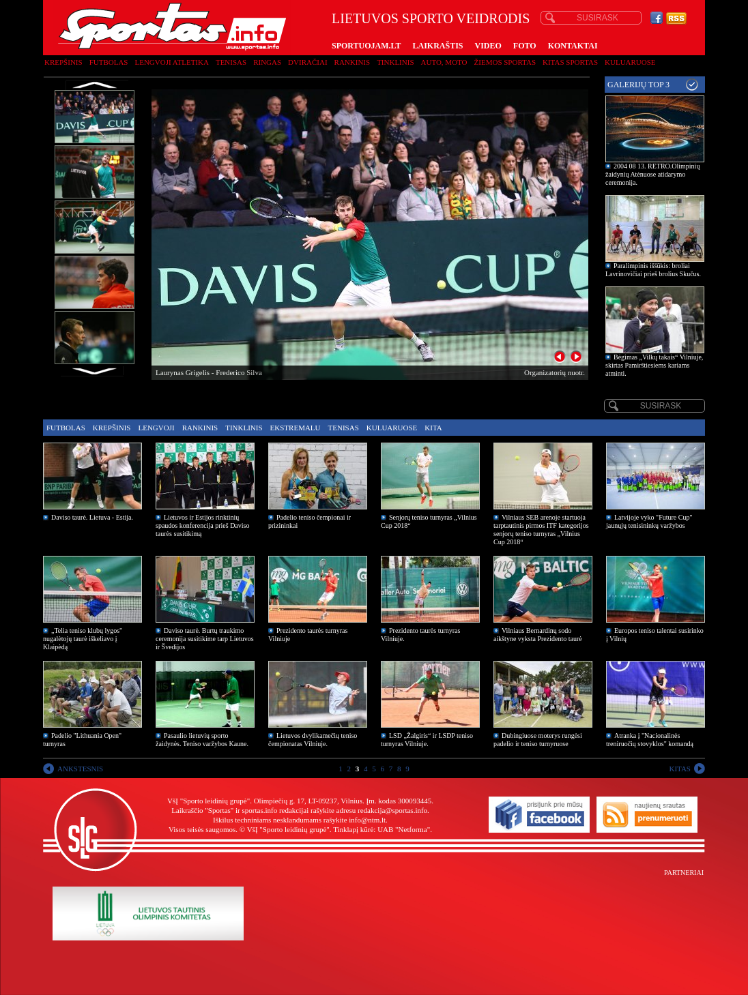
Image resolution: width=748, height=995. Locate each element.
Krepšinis (63, 62)
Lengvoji (156, 428)
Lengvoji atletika (171, 62)
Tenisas (231, 62)
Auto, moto (444, 62)
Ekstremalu (295, 428)
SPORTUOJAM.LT (366, 45)
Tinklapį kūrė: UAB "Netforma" (381, 829)
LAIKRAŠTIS (437, 45)
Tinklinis (395, 62)
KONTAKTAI (573, 45)
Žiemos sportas (505, 62)
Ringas (267, 62)
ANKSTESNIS (80, 768)
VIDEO (488, 45)
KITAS (680, 768)
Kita (433, 428)
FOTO (524, 45)
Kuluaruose (630, 62)
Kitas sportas (570, 62)
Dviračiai (307, 62)
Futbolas (108, 62)
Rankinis (352, 62)
